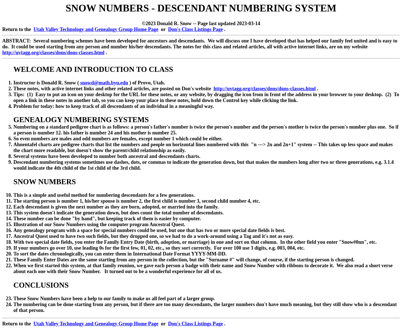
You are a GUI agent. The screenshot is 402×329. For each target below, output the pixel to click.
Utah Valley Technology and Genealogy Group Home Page (96, 29)
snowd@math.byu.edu (104, 83)
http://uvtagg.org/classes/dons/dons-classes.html (53, 52)
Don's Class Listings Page (195, 29)
